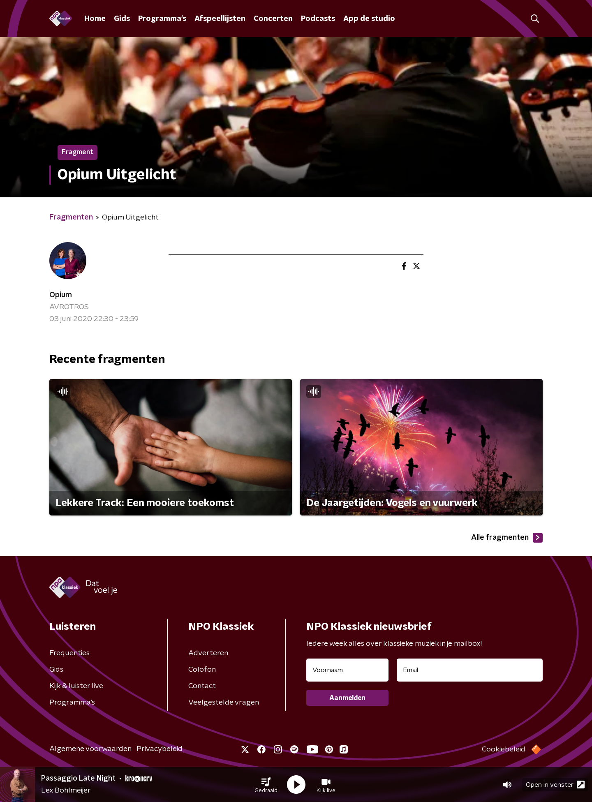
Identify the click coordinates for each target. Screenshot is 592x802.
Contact (202, 686)
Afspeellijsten (219, 19)
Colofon (202, 669)
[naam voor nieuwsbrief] (347, 670)
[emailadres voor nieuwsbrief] (470, 670)
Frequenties (69, 653)
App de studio (369, 19)
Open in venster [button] (555, 784)
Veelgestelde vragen (223, 702)
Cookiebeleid (503, 749)
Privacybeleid (159, 749)
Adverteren (208, 653)
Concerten (273, 19)
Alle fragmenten (507, 538)
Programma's (162, 19)
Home (95, 19)
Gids (122, 19)
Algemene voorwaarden (90, 749)
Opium (60, 295)
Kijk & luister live (76, 686)
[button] (266, 785)
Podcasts (318, 19)
